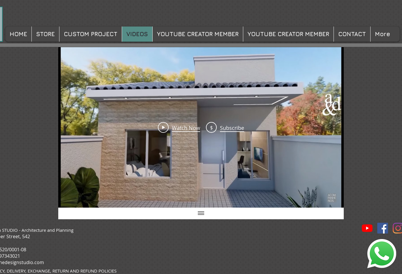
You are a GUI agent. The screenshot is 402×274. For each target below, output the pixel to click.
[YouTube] (367, 228)
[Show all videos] (201, 213)
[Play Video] (179, 127)
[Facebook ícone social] (382, 228)
